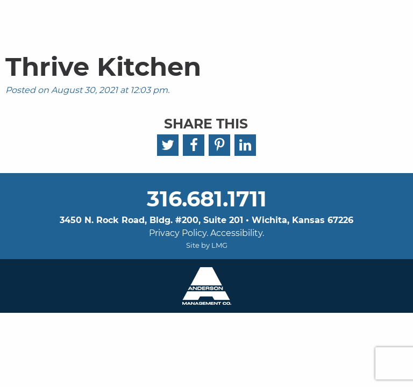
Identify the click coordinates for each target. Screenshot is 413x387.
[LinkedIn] (245, 145)
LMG (219, 245)
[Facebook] (193, 145)
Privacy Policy (177, 233)
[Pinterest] (219, 145)
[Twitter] (168, 145)
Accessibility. (237, 233)
